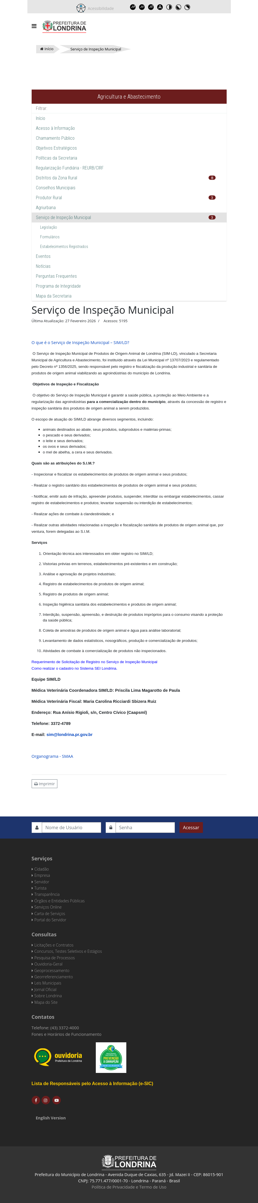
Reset (151, 7)
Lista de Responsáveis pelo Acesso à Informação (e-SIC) (92, 1083)
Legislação (48, 227)
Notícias (43, 266)
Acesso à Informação (55, 128)
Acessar (191, 827)
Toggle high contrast (169, 7)
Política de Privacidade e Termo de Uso (129, 1187)
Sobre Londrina (48, 995)
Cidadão (41, 869)
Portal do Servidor (50, 919)
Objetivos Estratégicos (56, 148)
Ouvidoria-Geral (48, 964)
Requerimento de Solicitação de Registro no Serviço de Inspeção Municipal (94, 662)
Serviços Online (48, 907)
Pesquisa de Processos (54, 957)
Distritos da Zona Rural (56, 178)
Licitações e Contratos (53, 945)
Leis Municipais (47, 983)
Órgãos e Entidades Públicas (59, 900)
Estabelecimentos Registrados (64, 246)
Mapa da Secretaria (53, 296)
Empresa (42, 875)
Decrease (142, 7)
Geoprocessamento (52, 970)
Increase (133, 7)
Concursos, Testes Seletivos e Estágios (68, 951)
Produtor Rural (49, 197)
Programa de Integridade (58, 286)
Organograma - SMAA (52, 756)
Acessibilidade (100, 8)
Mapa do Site (46, 1002)
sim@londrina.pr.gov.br (69, 734)
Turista (40, 888)
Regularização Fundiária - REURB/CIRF (70, 168)
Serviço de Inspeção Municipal (63, 217)
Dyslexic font (160, 7)
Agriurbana (46, 207)
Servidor (41, 881)
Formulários (50, 237)
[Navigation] (34, 26)
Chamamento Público (55, 138)
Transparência (47, 894)
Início (40, 118)
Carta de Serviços (49, 913)
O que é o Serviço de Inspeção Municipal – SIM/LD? (80, 342)
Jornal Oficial (45, 989)
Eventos (43, 256)
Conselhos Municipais (55, 187)
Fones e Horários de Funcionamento (67, 1034)
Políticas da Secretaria (56, 158)
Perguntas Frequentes (56, 276)
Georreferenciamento (53, 976)
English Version (51, 1118)
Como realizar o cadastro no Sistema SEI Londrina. (75, 668)
